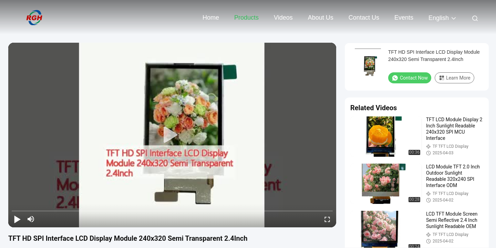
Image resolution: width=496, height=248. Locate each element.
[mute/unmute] (31, 219)
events (403, 17)
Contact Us (364, 17)
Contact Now (410, 78)
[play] (172, 135)
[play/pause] (17, 219)
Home (211, 17)
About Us (320, 17)
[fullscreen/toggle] (327, 219)
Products (246, 17)
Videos (283, 17)
